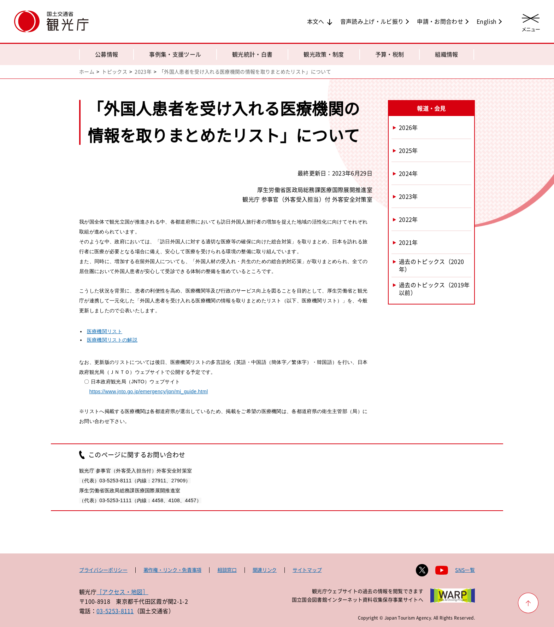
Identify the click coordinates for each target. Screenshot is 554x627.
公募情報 (106, 54)
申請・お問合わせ (440, 21)
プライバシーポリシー (103, 569)
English (486, 21)
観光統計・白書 (252, 54)
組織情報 (446, 54)
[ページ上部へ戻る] (528, 603)
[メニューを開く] (530, 22)
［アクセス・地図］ (122, 591)
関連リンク (265, 569)
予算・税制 (389, 54)
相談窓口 (227, 569)
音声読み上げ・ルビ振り (372, 21)
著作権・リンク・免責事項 (172, 569)
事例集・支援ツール (175, 54)
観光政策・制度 (323, 54)
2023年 (143, 71)
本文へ (315, 21)
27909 (178, 480)
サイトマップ (307, 569)
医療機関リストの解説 (112, 340)
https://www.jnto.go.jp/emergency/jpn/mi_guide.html (148, 391)
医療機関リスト (104, 331)
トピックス (114, 71)
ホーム (86, 71)
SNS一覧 (465, 569)
